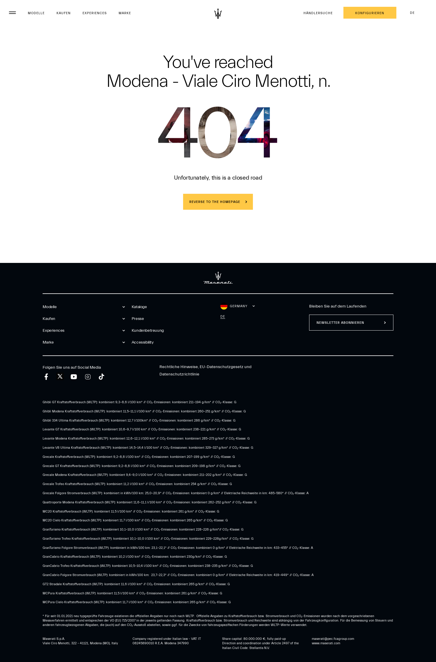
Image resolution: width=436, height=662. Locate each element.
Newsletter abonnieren (340, 323)
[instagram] (87, 376)
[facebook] (46, 376)
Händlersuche (318, 13)
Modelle (36, 13)
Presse (138, 318)
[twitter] (60, 376)
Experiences (95, 13)
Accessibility (143, 342)
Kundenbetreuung (148, 330)
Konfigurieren (369, 13)
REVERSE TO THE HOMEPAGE (214, 202)
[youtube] (73, 376)
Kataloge (139, 307)
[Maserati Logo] (218, 13)
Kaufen (63, 13)
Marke (125, 13)
